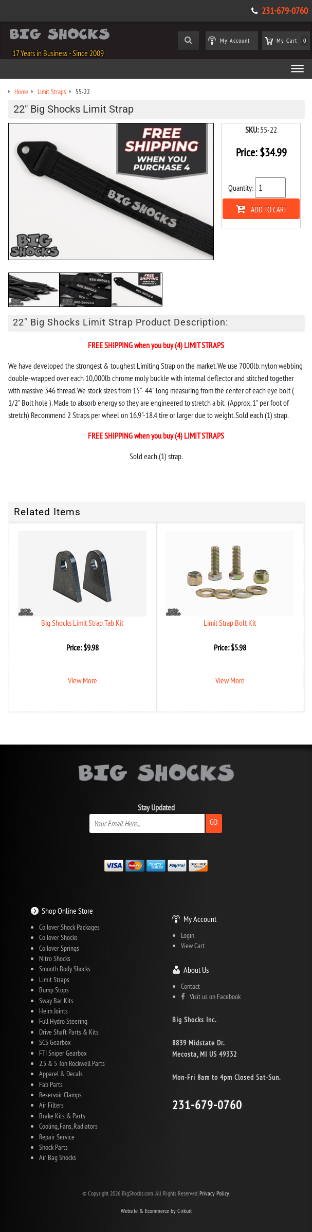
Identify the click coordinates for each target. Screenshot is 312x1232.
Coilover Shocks (58, 937)
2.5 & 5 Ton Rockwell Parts (72, 1063)
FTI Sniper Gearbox (63, 1053)
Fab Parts (51, 1084)
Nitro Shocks (54, 958)
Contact (190, 986)
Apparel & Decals (61, 1073)
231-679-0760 (285, 10)
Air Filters (51, 1105)
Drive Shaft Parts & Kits (69, 1032)
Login (187, 935)
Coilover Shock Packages (69, 927)
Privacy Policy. (214, 1193)
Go (213, 822)
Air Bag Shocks (57, 1157)
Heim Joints (53, 1011)
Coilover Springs (59, 948)
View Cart (193, 945)
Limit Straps (54, 979)
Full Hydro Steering (63, 1021)
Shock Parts (53, 1147)
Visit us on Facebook (211, 996)
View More (82, 680)
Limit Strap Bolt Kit (230, 623)
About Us (196, 970)
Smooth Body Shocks (64, 968)
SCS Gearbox (55, 1042)
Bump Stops (54, 989)
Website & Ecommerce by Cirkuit (156, 1211)
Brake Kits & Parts (62, 1115)
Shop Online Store (67, 910)
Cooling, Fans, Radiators (68, 1126)
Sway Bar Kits (56, 1000)
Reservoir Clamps (60, 1094)
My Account (199, 919)
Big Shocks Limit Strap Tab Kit (82, 623)
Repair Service (57, 1137)
